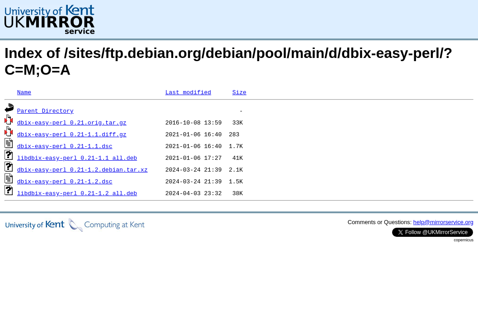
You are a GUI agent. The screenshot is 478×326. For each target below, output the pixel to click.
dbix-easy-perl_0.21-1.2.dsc (65, 181)
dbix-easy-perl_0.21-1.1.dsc (65, 146)
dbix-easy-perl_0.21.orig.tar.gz (72, 122)
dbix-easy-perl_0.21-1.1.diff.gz (72, 134)
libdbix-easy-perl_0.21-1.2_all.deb (77, 193)
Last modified (188, 92)
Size (239, 92)
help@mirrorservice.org (443, 222)
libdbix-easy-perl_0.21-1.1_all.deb (77, 157)
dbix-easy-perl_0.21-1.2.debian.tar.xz (82, 169)
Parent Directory (45, 110)
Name (24, 92)
